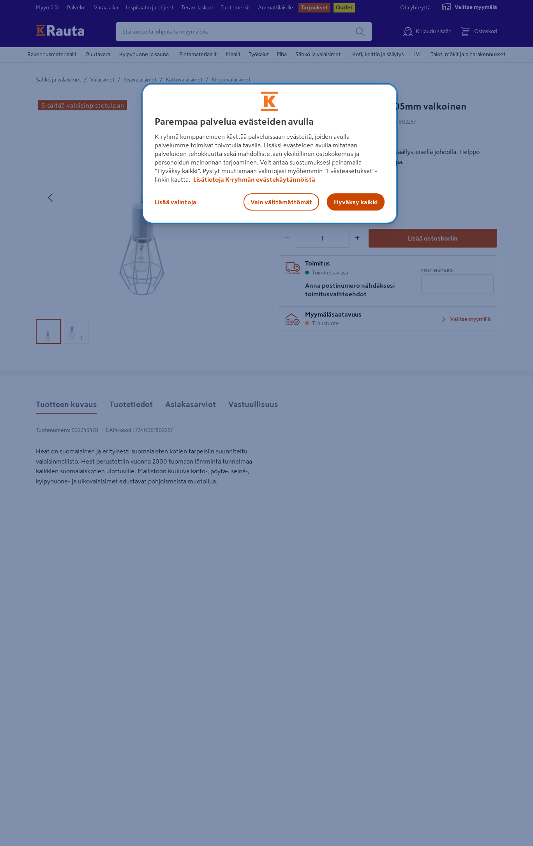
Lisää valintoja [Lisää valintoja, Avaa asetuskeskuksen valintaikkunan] (175, 202)
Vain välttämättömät (281, 202)
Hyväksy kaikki (356, 202)
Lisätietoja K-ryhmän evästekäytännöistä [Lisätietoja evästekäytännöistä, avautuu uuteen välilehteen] (253, 179)
